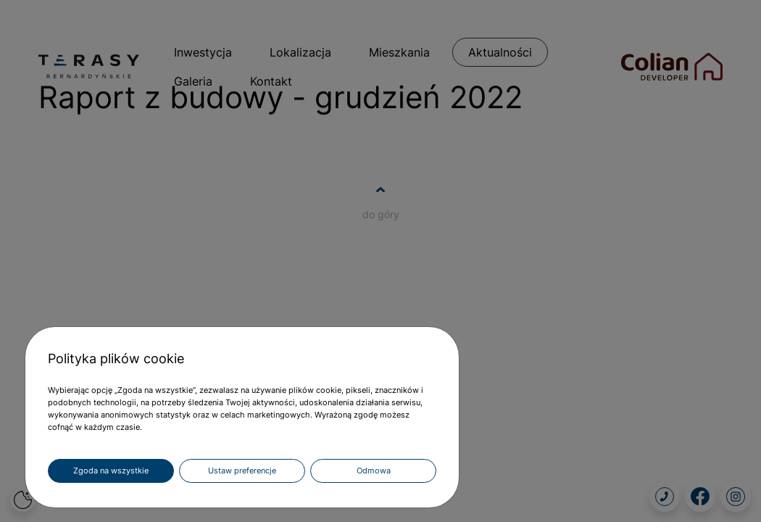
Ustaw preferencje (242, 470)
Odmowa (374, 470)
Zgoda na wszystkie (111, 470)
